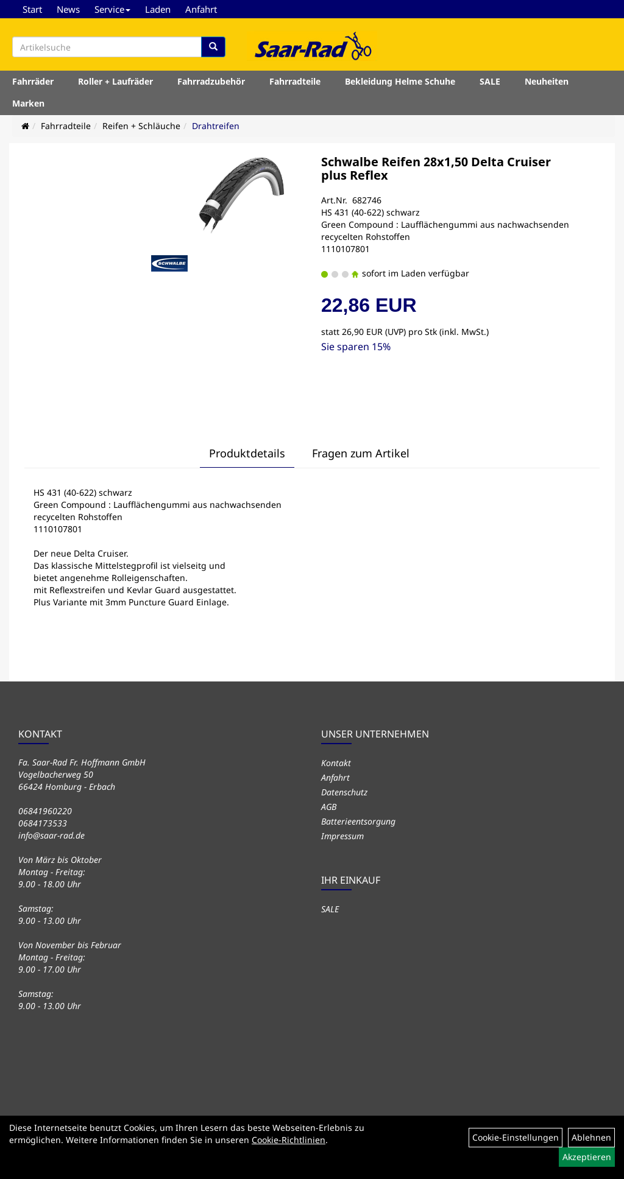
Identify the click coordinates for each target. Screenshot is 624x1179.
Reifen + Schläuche (141, 126)
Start (32, 9)
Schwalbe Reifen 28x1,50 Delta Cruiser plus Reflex (436, 168)
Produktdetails (247, 453)
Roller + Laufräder (115, 81)
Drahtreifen (215, 126)
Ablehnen (591, 1137)
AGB (328, 806)
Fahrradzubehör (211, 81)
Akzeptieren (586, 1157)
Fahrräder (33, 81)
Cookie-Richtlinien (288, 1140)
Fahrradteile (295, 81)
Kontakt (336, 763)
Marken (28, 103)
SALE (490, 81)
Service (112, 9)
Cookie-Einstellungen (515, 1137)
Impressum (342, 836)
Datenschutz (344, 792)
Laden (158, 9)
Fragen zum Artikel (361, 453)
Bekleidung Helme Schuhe (400, 81)
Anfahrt (201, 9)
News (68, 9)
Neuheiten (547, 81)
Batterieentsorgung (358, 821)
